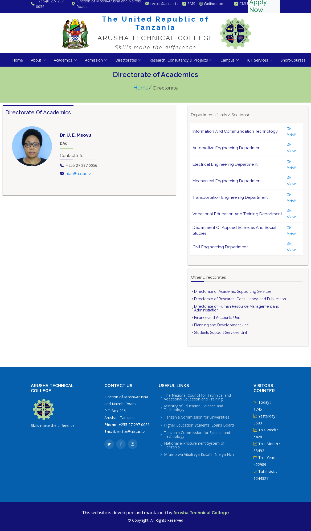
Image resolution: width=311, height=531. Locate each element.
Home (17, 60)
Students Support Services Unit (220, 332)
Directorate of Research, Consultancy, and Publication (240, 299)
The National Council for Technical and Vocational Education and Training (197, 397)
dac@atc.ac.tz (79, 173)
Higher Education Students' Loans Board (199, 425)
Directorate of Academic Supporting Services (233, 291)
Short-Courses (293, 60)
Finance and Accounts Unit (217, 317)
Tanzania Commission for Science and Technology (197, 434)
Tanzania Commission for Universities (196, 417)
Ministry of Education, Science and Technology (193, 408)
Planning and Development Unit (221, 325)
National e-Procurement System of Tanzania (194, 445)
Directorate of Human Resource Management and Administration (236, 308)
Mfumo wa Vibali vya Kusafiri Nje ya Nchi (199, 454)
